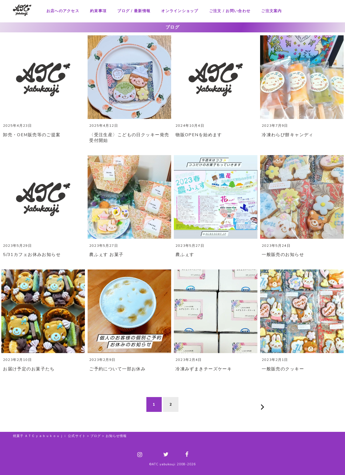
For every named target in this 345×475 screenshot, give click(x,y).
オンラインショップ (179, 10)
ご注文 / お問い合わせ (229, 10)
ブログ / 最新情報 (133, 10)
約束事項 (98, 10)
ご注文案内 (271, 10)
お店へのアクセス (62, 10)
